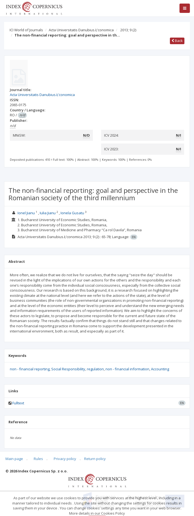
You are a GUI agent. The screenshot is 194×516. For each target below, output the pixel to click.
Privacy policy (65, 458)
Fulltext (18, 403)
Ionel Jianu (26, 212)
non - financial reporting (30, 368)
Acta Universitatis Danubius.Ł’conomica (81, 29)
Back (177, 40)
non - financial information (127, 368)
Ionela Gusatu (72, 212)
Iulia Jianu (48, 212)
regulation (95, 368)
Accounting (160, 368)
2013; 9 (128, 29)
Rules (38, 458)
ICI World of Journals (26, 29)
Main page (14, 458)
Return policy (95, 458)
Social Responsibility (68, 368)
